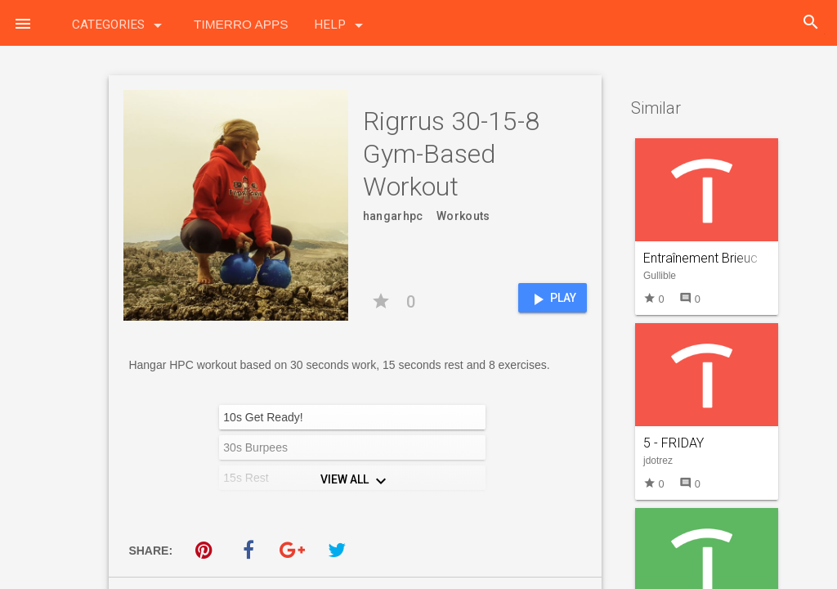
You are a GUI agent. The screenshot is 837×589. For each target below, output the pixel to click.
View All (355, 481)
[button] (23, 23)
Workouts (463, 216)
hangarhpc (393, 216)
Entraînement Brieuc (700, 258)
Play (552, 299)
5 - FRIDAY (673, 443)
